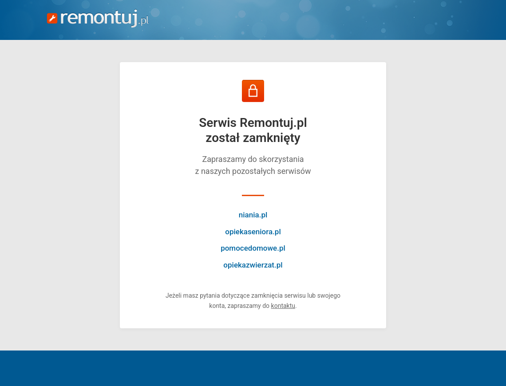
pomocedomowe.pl (253, 248)
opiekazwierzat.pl (252, 264)
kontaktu (283, 305)
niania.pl (253, 214)
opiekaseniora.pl (253, 231)
